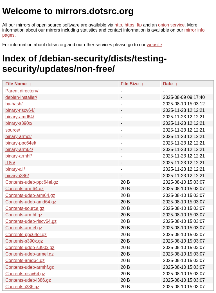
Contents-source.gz (24, 208)
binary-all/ (15, 169)
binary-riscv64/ (20, 110)
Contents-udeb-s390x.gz (29, 247)
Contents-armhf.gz (23, 214)
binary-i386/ (17, 175)
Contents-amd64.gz (25, 260)
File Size (130, 83)
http (118, 25)
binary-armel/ (18, 136)
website (154, 44)
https (129, 25)
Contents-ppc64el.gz (26, 234)
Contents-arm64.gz (24, 188)
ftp (139, 25)
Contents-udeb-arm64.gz (30, 195)
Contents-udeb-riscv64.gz (31, 221)
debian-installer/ (21, 97)
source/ (12, 130)
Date (168, 83)
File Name (16, 83)
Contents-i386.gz (22, 286)
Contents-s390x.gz (24, 241)
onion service (171, 25)
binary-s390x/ (18, 123)
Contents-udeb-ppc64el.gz (31, 182)
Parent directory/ (21, 90)
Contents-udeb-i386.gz (28, 280)
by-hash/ (13, 103)
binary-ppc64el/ (20, 143)
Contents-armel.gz (23, 227)
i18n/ (10, 162)
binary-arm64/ (19, 149)
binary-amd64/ (19, 116)
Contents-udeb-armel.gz (29, 254)
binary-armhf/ (18, 156)
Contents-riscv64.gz (25, 273)
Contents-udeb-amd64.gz (30, 201)
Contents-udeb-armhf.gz (29, 267)
